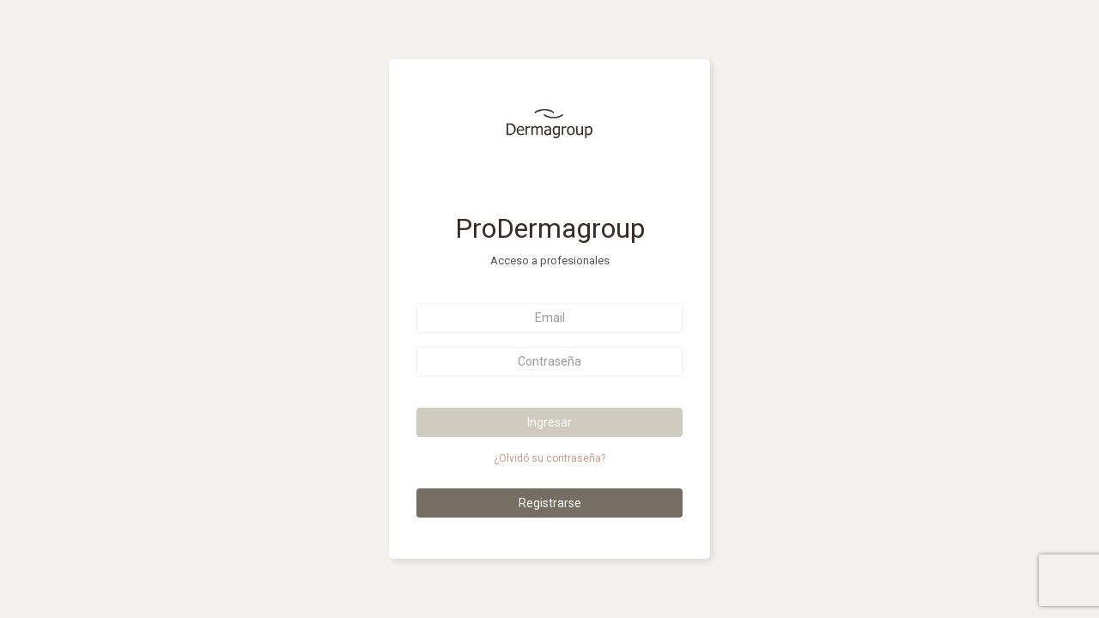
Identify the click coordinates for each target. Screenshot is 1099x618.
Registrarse (550, 503)
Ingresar (549, 422)
